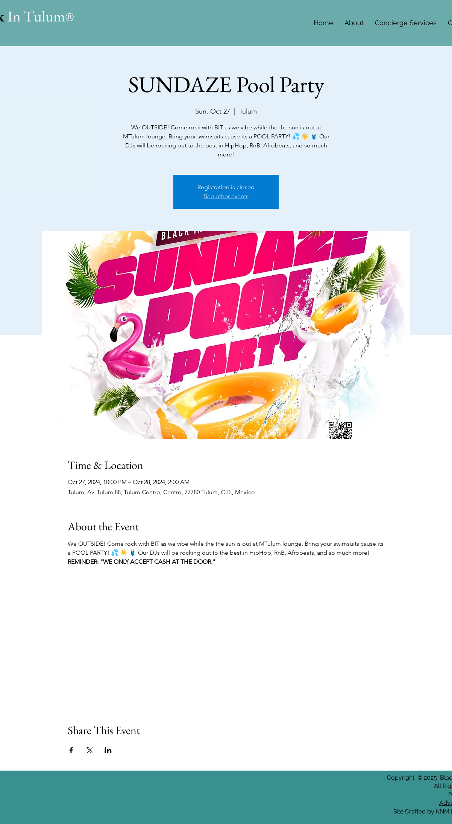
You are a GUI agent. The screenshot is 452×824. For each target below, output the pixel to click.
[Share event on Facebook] (71, 750)
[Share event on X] (89, 750)
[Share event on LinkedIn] (108, 750)
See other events (226, 196)
